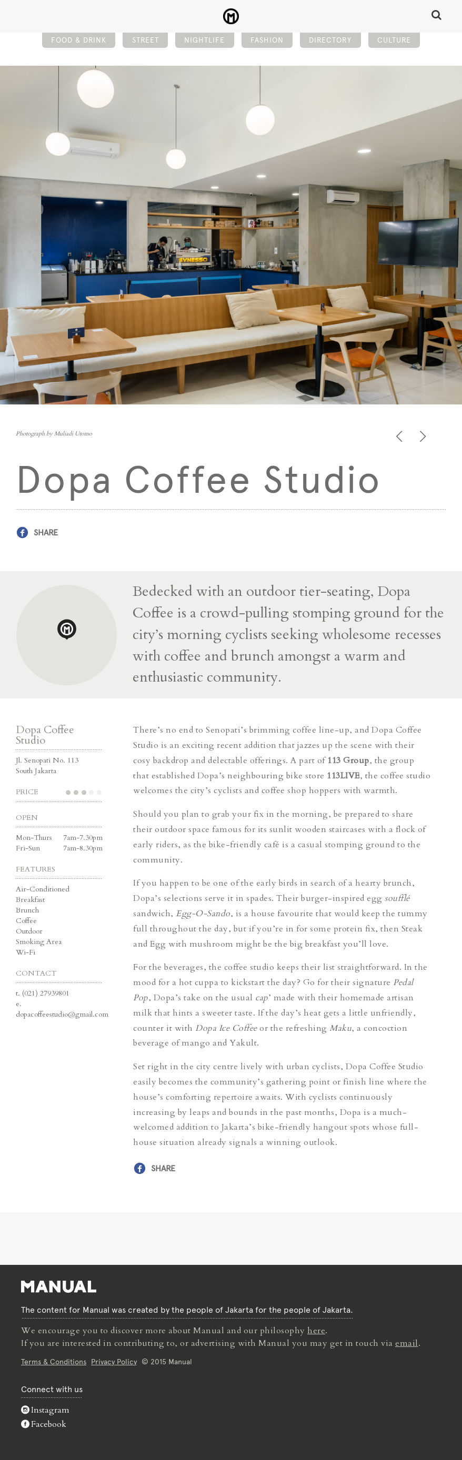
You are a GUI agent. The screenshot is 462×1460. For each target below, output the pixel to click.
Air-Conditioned (42, 889)
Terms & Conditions (53, 1361)
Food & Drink (78, 40)
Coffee (26, 921)
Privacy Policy (114, 1361)
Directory (330, 40)
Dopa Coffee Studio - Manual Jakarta (231, 16)
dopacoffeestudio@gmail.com (62, 1014)
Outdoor (29, 931)
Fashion (267, 40)
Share (46, 533)
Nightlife (204, 40)
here (316, 1330)
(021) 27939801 (45, 993)
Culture (394, 40)
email (406, 1343)
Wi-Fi (25, 952)
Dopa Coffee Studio (45, 735)
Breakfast (30, 900)
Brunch (27, 910)
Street (145, 40)
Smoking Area (39, 942)
